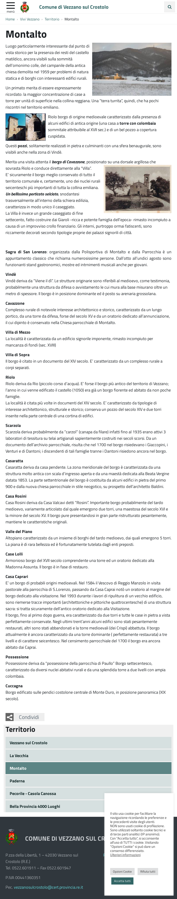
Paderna (17, 781)
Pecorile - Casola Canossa (33, 793)
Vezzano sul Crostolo (28, 743)
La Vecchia (19, 755)
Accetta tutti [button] (122, 881)
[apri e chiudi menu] (10, 5)
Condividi (29, 717)
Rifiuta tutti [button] (147, 871)
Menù (11, 11)
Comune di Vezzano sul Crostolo (74, 6)
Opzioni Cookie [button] (122, 871)
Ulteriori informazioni (125, 854)
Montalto (18, 768)
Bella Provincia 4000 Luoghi (35, 806)
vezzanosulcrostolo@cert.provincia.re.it (48, 887)
